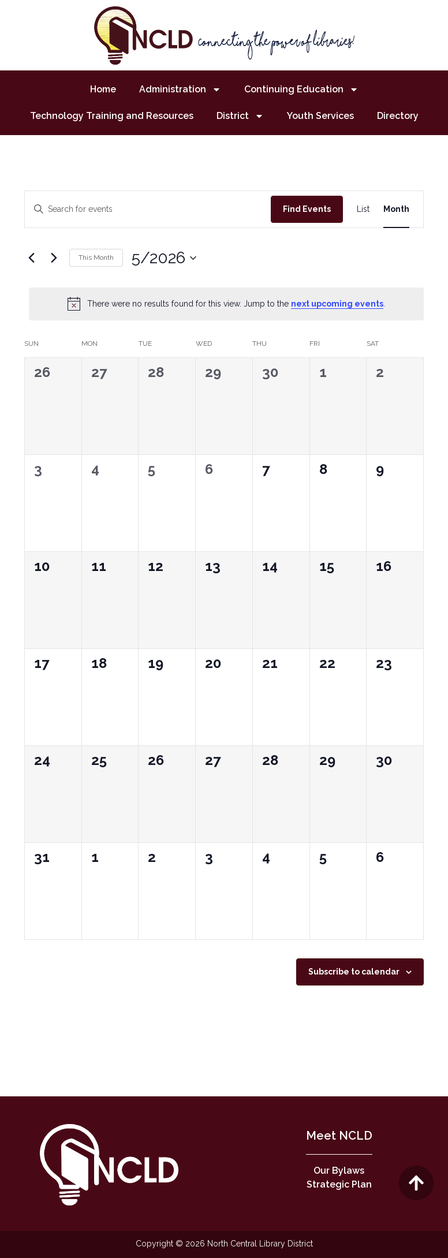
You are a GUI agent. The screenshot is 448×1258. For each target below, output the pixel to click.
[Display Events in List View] (363, 209)
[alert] (226, 304)
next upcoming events (337, 303)
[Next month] (54, 258)
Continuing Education (301, 89)
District (240, 116)
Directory (398, 115)
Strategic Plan (339, 1184)
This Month (96, 257)
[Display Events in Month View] (396, 209)
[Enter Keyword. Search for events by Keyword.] (148, 209)
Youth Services (320, 115)
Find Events (307, 209)
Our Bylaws (338, 1170)
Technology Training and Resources (111, 115)
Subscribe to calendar (354, 971)
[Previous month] (31, 258)
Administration (180, 89)
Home (103, 89)
